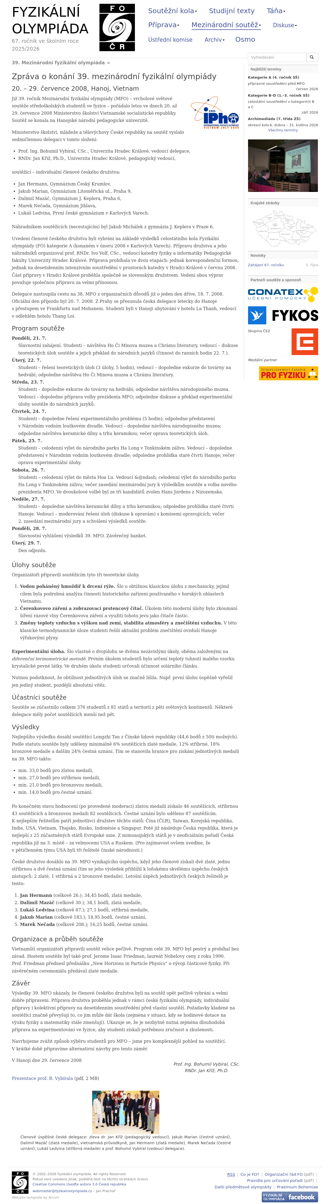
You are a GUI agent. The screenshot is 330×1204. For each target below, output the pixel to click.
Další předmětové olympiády (243, 1186)
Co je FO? (250, 1174)
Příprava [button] (164, 25)
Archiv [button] (215, 40)
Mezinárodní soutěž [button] (226, 25)
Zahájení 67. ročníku (266, 265)
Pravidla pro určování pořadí (275, 1180)
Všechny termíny (283, 130)
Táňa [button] (276, 11)
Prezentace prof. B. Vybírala (42, 1078)
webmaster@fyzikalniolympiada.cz (62, 1191)
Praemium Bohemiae (297, 1186)
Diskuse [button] (285, 25)
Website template (27, 1197)
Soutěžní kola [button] (172, 11)
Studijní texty (232, 11)
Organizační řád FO (284, 1174)
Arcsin (54, 1197)
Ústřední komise (170, 40)
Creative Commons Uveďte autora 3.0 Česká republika (79, 1184)
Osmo (245, 39)
